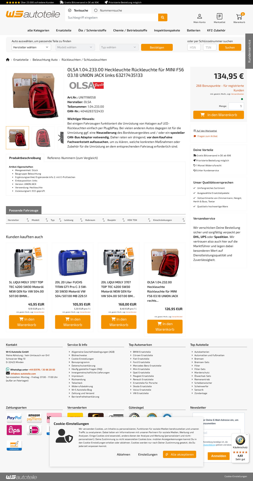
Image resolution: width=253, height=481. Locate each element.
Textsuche (80, 10)
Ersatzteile (21, 59)
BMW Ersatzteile (142, 351)
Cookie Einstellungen (83, 358)
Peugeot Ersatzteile (143, 375)
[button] (59, 138)
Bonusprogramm (81, 362)
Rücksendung (79, 379)
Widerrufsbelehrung (82, 386)
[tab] (78, 10)
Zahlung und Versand (83, 393)
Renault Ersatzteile (143, 379)
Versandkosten (39, 312)
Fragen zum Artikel (205, 136)
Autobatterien (201, 351)
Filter (197, 365)
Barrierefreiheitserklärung (85, 396)
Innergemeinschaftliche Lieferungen (91, 372)
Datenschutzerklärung (83, 365)
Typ (55, 220)
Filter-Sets (199, 369)
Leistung (71, 220)
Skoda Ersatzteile (142, 386)
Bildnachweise (79, 355)
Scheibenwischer (203, 382)
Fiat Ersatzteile (141, 358)
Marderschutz (201, 372)
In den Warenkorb (26, 322)
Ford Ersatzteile (141, 362)
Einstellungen (147, 454)
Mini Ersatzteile (141, 369)
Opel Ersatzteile (141, 372)
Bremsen (199, 358)
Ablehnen (123, 454)
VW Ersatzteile (141, 393)
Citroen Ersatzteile (143, 355)
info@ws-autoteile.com (23, 373)
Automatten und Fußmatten (209, 355)
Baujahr (116, 220)
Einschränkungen (161, 220)
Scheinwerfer (201, 386)
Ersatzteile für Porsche (145, 382)
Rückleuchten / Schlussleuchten (84, 59)
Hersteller (13, 220)
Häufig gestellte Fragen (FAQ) (87, 369)
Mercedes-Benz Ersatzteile (147, 365)
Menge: (223, 106)
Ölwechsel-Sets (202, 375)
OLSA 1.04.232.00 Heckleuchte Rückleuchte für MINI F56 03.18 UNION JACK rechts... (162, 291)
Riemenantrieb (202, 379)
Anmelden (218, 456)
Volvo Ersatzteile (142, 389)
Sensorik (198, 389)
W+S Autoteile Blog (82, 389)
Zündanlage (200, 393)
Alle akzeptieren (179, 454)
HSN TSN (138, 220)
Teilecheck (77, 382)
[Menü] (247, 435)
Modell (37, 220)
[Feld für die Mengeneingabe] (236, 106)
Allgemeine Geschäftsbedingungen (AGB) (93, 351)
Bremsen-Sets (201, 362)
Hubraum (94, 220)
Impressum (78, 375)
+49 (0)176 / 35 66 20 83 (42, 369)
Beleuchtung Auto (45, 59)
